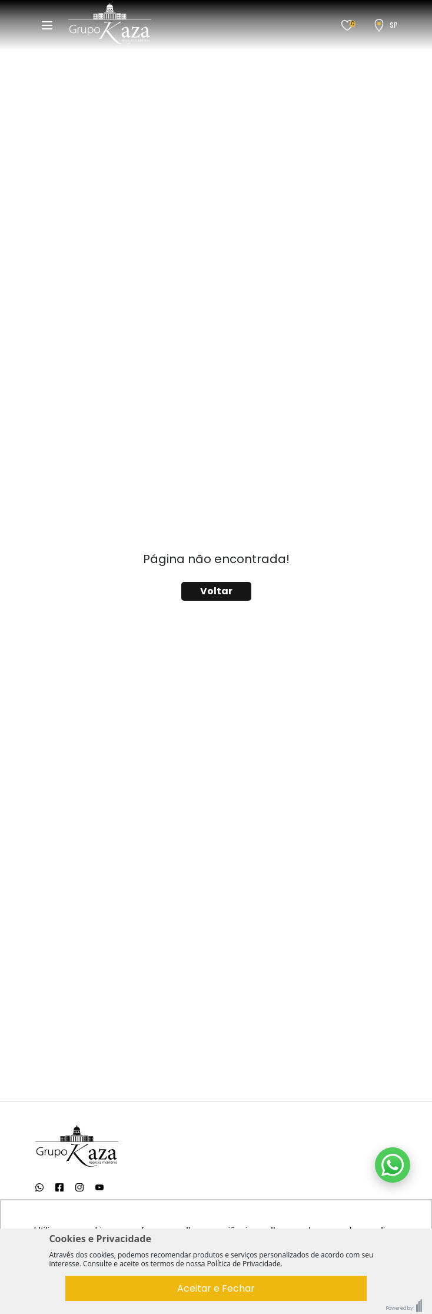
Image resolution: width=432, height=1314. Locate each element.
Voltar (216, 591)
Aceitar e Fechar (216, 1288)
